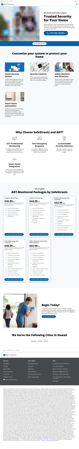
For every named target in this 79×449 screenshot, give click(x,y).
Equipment (31, 366)
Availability (6, 363)
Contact (43, 440)
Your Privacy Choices (10, 379)
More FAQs (55, 381)
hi (14, 350)
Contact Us (6, 374)
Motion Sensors (32, 371)
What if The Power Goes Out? (60, 369)
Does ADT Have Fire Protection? (61, 363)
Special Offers (6, 369)
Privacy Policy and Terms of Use (52, 440)
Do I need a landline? (58, 366)
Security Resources (33, 363)
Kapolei (46, 341)
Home (4, 350)
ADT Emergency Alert (33, 377)
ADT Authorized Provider (34, 374)
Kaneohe (40, 341)
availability (9, 350)
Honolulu (33, 341)
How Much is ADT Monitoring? (60, 374)
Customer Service (7, 377)
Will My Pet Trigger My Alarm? (60, 371)
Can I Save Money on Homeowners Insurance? (62, 377)
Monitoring (31, 369)
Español (76, 1)
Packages (5, 366)
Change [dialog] (10, 1)
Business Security (7, 371)
